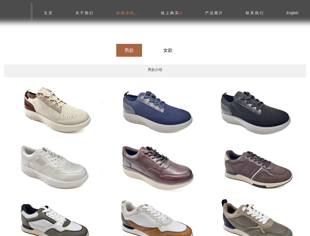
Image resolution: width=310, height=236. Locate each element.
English (292, 13)
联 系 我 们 (254, 13)
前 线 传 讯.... (127, 13)
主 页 (48, 13)
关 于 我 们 (84, 13)
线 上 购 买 (171, 13)
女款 (168, 50)
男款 (129, 50)
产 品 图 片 (214, 13)
